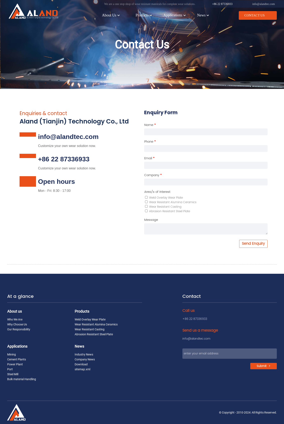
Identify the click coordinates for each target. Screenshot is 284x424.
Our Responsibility (18, 329)
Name (148, 125)
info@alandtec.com (263, 3)
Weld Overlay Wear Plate (164, 197)
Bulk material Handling (21, 379)
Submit (262, 366)
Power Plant (15, 364)
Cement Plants (16, 359)
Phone (148, 141)
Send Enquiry (253, 244)
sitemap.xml (82, 369)
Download (81, 364)
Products (144, 15)
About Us (111, 15)
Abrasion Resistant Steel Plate (167, 211)
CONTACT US (254, 15)
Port (10, 369)
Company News (85, 359)
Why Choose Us (17, 324)
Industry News (84, 354)
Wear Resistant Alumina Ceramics (170, 202)
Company (151, 175)
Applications (174, 15)
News (203, 15)
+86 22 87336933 (222, 3)
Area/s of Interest (157, 192)
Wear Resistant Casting (163, 206)
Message (151, 220)
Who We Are (14, 319)
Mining (11, 354)
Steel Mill (12, 374)
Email (148, 158)
